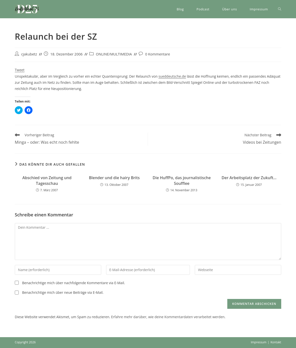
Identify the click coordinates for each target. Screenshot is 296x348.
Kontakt (275, 342)
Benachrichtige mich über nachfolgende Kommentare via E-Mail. (73, 282)
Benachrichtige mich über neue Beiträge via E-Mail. (62, 292)
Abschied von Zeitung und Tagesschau (47, 180)
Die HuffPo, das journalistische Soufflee (182, 180)
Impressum (258, 342)
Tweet (19, 70)
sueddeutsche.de (172, 76)
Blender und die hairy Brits (114, 177)
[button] (27, 9)
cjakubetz (29, 54)
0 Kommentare (157, 54)
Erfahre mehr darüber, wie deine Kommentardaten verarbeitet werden (168, 316)
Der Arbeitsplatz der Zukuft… (249, 177)
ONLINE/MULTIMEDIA (114, 54)
